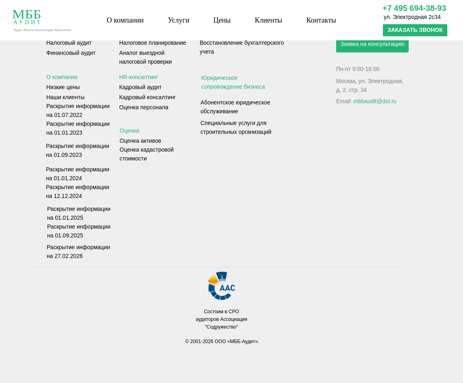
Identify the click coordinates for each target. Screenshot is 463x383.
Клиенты (268, 20)
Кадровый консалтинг (147, 97)
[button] (415, 30)
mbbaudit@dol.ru (375, 101)
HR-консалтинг (138, 77)
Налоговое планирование (152, 43)
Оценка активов (140, 140)
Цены (222, 20)
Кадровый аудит (140, 87)
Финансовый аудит (70, 53)
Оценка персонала (143, 107)
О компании (125, 20)
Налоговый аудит (68, 43)
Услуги (179, 20)
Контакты (321, 20)
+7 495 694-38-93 (414, 8)
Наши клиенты (65, 97)
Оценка (129, 130)
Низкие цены (63, 87)
